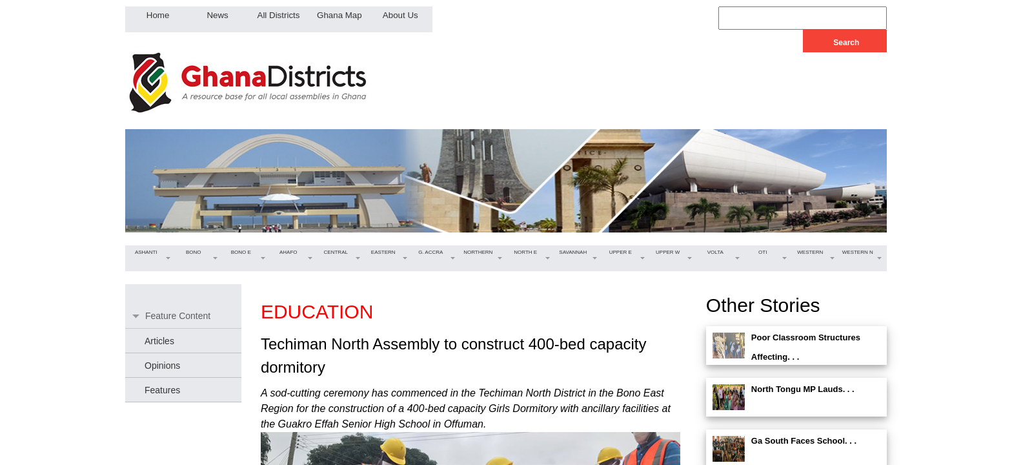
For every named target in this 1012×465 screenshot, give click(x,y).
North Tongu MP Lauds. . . (803, 389)
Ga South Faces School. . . (803, 441)
